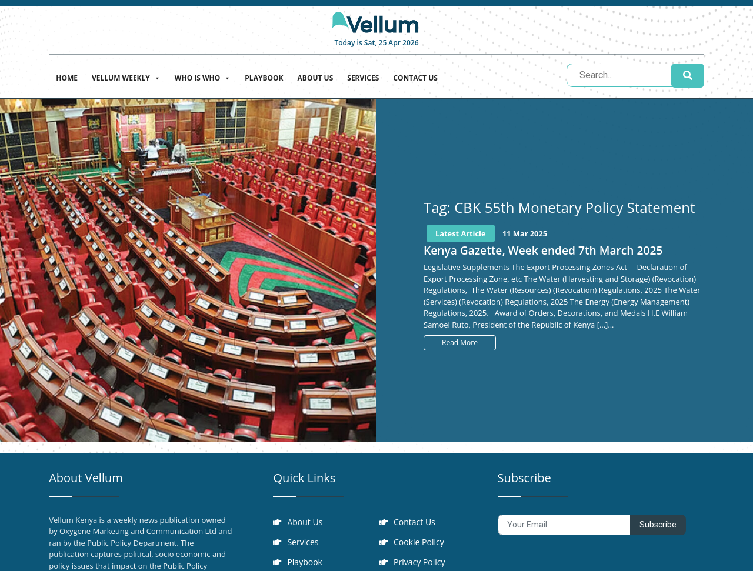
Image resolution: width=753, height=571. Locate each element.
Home (67, 78)
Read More (460, 343)
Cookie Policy (419, 541)
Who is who (203, 76)
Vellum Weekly (126, 76)
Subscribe (658, 524)
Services (363, 78)
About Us (316, 78)
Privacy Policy (419, 561)
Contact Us (415, 78)
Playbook (264, 78)
